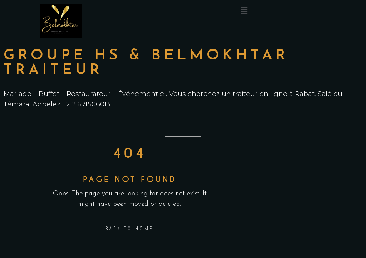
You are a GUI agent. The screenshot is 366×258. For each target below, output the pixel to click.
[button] (244, 11)
